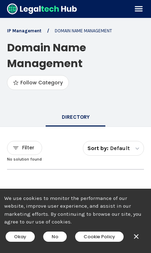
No (55, 236)
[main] (75, 126)
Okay (20, 236)
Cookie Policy (99, 236)
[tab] (75, 117)
